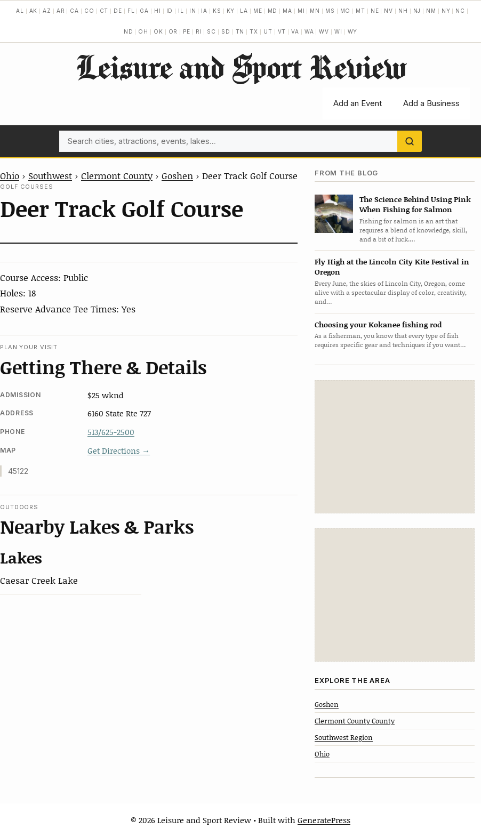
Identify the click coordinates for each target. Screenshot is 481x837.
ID (169, 10)
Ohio (9, 175)
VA (295, 31)
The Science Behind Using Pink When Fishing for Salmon (415, 204)
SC (211, 31)
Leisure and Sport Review (241, 67)
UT (267, 31)
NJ (417, 10)
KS (217, 10)
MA (287, 10)
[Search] (409, 141)
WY (353, 31)
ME (257, 10)
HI (157, 10)
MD (273, 10)
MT (360, 10)
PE (186, 31)
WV (324, 31)
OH (143, 31)
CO (89, 10)
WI (338, 31)
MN (315, 10)
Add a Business (431, 103)
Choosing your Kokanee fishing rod (378, 324)
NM (431, 10)
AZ (47, 10)
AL (20, 10)
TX (254, 31)
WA (309, 31)
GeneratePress (324, 820)
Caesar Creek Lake (39, 580)
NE (375, 10)
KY (231, 10)
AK (33, 10)
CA (74, 10)
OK (158, 31)
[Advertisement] (395, 446)
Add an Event (357, 103)
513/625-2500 (110, 432)
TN (240, 31)
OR (173, 31)
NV (388, 10)
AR (61, 10)
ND (128, 31)
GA (144, 10)
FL (131, 10)
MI (301, 10)
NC (460, 10)
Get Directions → (118, 450)
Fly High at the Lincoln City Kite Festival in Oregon (392, 266)
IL (181, 10)
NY (446, 10)
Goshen (177, 175)
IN (192, 10)
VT (282, 31)
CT (104, 10)
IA (204, 10)
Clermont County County (355, 721)
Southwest (50, 175)
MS (330, 10)
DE (118, 10)
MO (345, 10)
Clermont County (117, 175)
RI (199, 31)
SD (225, 31)
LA (244, 10)
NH (403, 10)
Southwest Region (344, 737)
